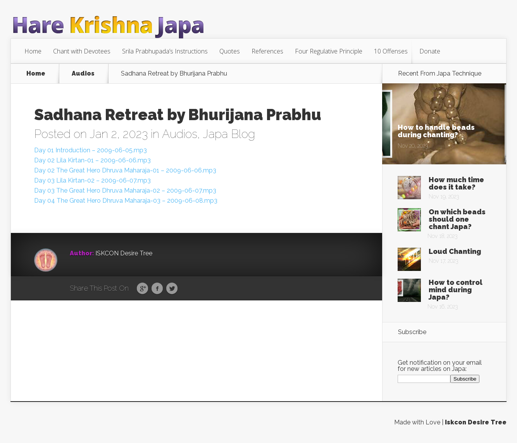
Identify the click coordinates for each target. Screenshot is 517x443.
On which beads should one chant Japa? (457, 219)
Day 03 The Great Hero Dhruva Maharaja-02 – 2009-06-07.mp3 (125, 190)
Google (142, 289)
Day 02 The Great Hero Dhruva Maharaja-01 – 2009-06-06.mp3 (125, 170)
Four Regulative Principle (328, 51)
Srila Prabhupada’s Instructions (165, 51)
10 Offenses (391, 51)
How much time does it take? (456, 183)
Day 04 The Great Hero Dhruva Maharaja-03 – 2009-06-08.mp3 (125, 200)
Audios (83, 74)
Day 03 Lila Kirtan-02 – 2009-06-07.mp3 (92, 180)
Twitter (172, 289)
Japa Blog (229, 134)
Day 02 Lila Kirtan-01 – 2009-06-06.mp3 (92, 160)
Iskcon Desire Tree (476, 422)
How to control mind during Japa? (456, 289)
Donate (429, 51)
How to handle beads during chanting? (436, 131)
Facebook (157, 289)
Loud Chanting (455, 251)
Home (32, 51)
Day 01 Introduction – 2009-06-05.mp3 (90, 150)
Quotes (229, 51)
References (267, 51)
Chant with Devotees (81, 51)
